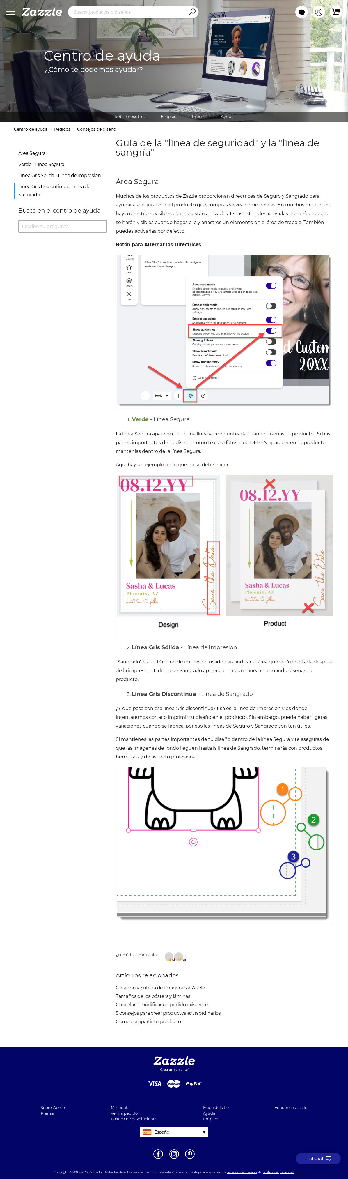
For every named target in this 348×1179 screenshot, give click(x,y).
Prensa (199, 116)
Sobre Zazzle (53, 1107)
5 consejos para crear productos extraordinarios (168, 1013)
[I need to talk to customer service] (318, 1158)
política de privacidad (278, 1172)
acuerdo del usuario (242, 1172)
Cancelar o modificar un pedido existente (162, 1004)
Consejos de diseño (96, 129)
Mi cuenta (120, 1107)
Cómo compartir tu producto (148, 1021)
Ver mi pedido (124, 1113)
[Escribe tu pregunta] (62, 226)
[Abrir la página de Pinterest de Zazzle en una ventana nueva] (190, 1158)
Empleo (169, 116)
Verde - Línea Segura (41, 164)
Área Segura (31, 153)
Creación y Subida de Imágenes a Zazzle (160, 988)
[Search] (192, 12)
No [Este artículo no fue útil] (182, 959)
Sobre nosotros (130, 116)
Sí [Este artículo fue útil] (172, 959)
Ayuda (227, 116)
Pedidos (62, 129)
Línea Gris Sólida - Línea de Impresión (59, 175)
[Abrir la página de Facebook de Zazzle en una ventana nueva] (158, 1158)
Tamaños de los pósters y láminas (153, 996)
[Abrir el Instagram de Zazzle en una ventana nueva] (174, 1158)
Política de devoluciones (134, 1118)
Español (163, 1132)
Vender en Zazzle (291, 1107)
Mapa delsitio (216, 1107)
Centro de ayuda (30, 129)
